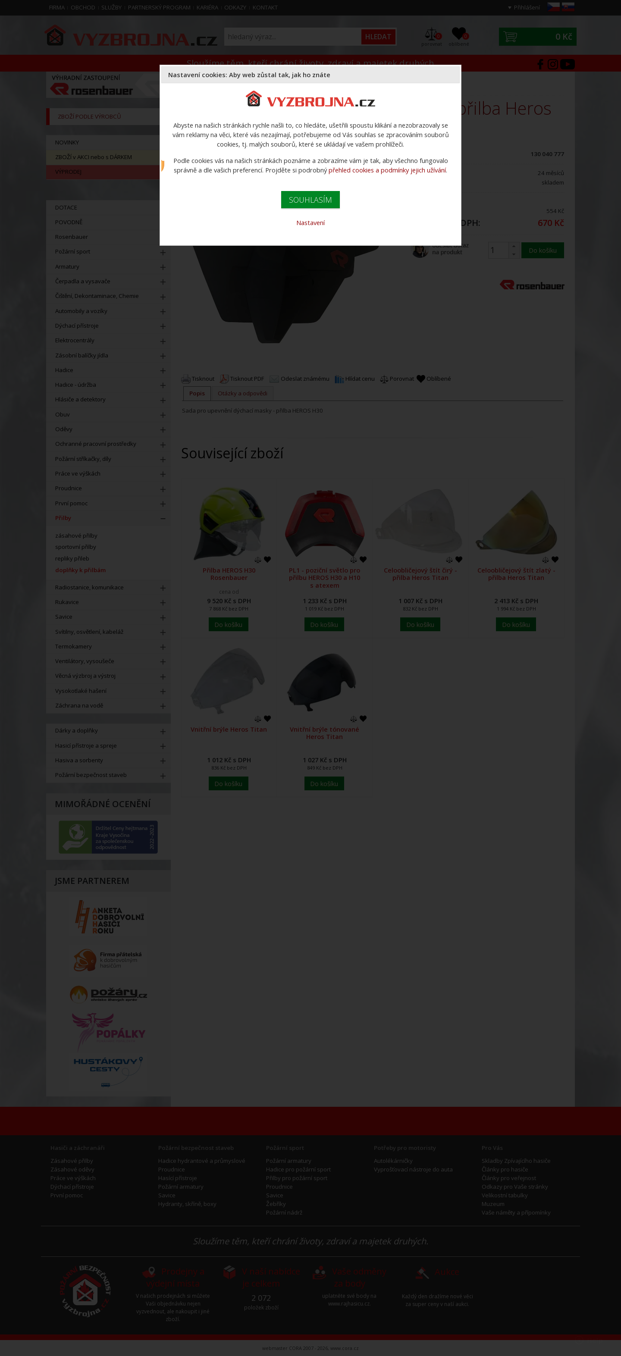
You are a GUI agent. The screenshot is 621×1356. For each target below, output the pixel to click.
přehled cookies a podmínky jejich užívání (387, 170)
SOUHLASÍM (310, 199)
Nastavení (310, 222)
